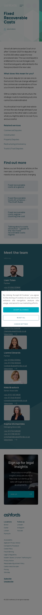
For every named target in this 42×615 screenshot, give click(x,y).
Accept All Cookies (20, 310)
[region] (21, 309)
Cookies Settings (21, 324)
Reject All (21, 318)
